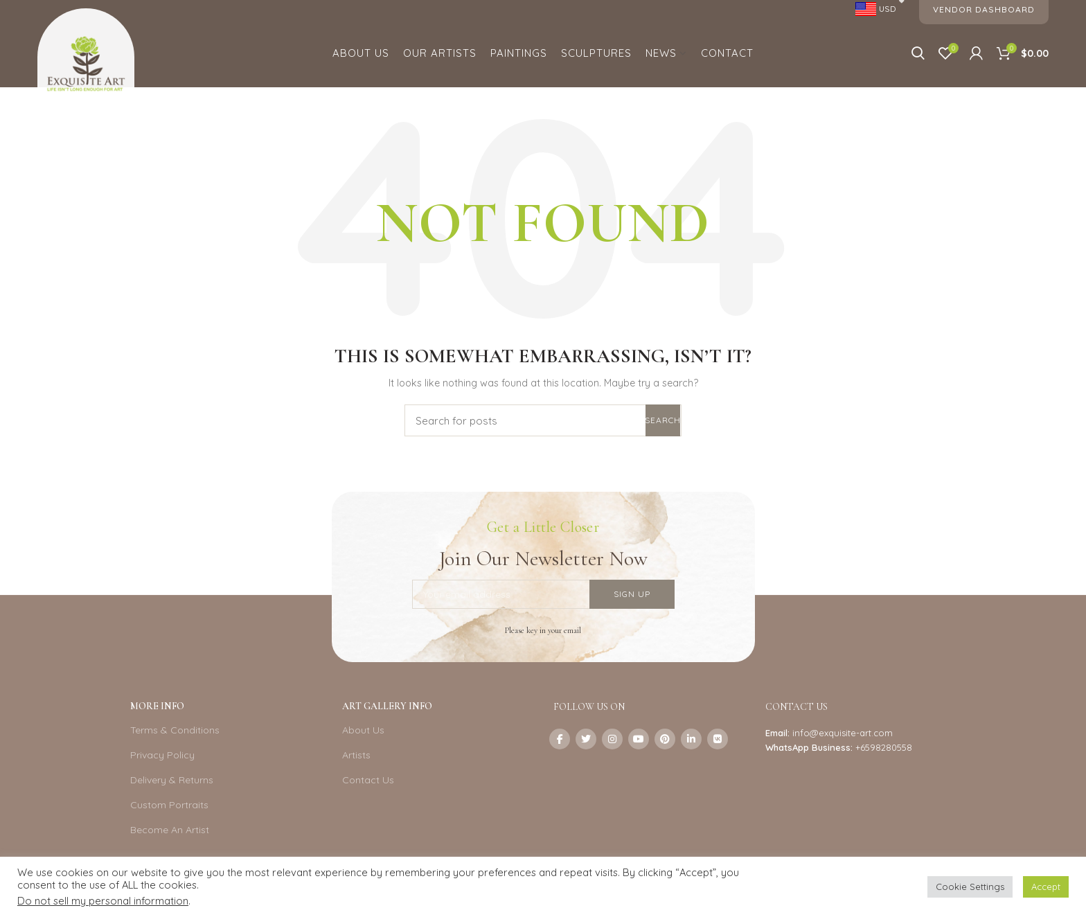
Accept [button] (1045, 886)
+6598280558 (883, 747)
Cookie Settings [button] (970, 886)
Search (663, 420)
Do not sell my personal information (102, 900)
